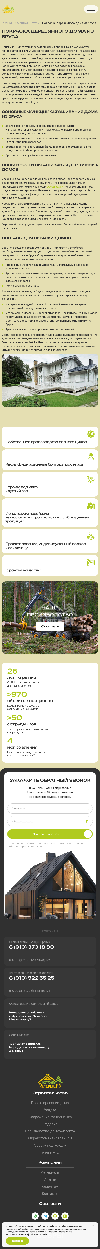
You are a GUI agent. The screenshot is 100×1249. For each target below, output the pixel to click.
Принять (17, 1240)
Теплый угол (50, 1152)
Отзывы (50, 1179)
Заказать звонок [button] (46, 834)
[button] (91, 9)
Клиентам (21, 23)
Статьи (34, 23)
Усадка (50, 1110)
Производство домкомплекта (50, 1131)
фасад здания (55, 186)
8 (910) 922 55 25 (31, 978)
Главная (7, 23)
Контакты (50, 1193)
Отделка (50, 1124)
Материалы (50, 1172)
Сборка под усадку (50, 1145)
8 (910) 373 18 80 (31, 947)
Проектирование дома (50, 1103)
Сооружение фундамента (50, 1117)
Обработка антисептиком (50, 1138)
